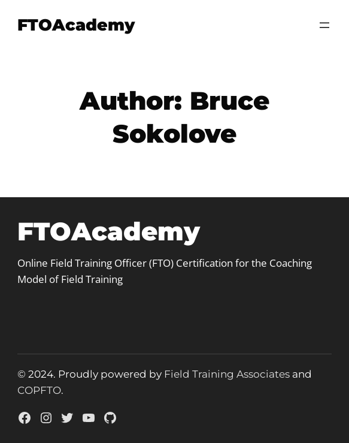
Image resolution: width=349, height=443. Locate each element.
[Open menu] (324, 25)
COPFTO (39, 390)
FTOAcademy (76, 25)
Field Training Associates (227, 374)
